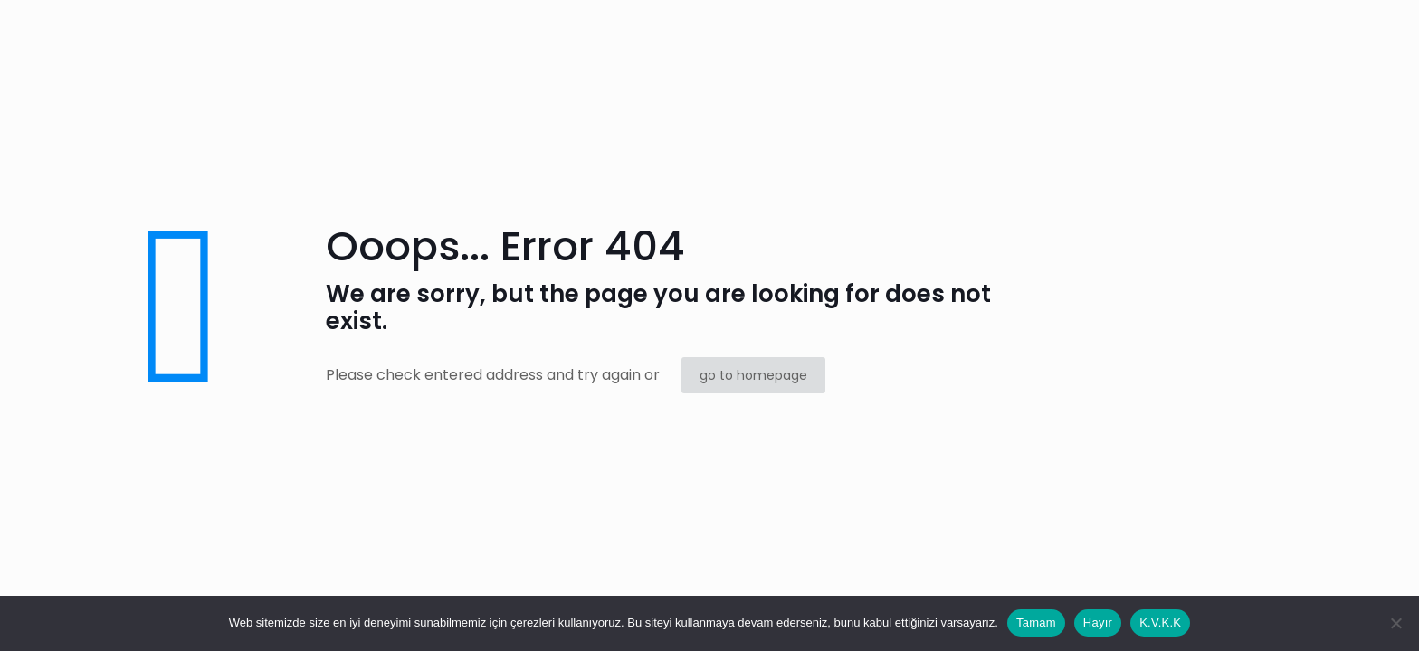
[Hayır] (1396, 623)
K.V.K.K (1160, 622)
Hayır (1097, 622)
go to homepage (753, 375)
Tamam (1036, 622)
